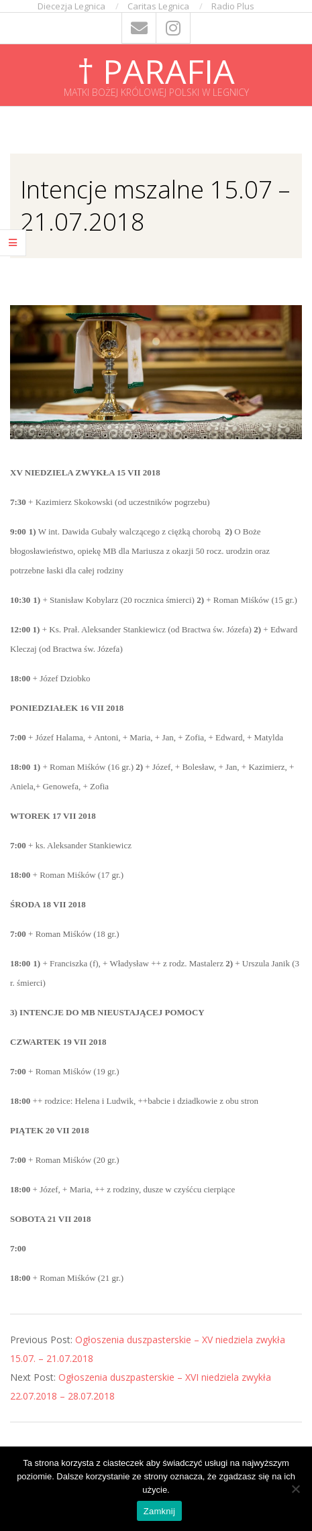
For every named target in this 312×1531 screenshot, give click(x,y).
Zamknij (159, 1511)
